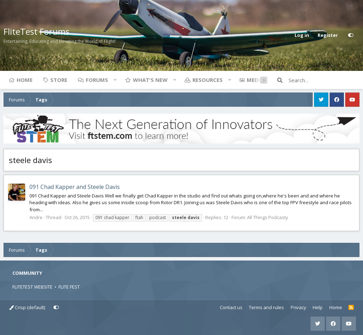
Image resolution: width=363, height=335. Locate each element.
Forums (97, 79)
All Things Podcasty (267, 217)
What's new (150, 79)
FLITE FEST (69, 287)
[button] (115, 80)
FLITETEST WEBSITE (32, 287)
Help (318, 307)
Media (255, 79)
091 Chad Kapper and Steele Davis (74, 187)
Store (58, 79)
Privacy (298, 307)
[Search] (324, 80)
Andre (36, 217)
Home (25, 79)
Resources (207, 79)
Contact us (231, 307)
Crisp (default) (27, 307)
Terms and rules (266, 307)
